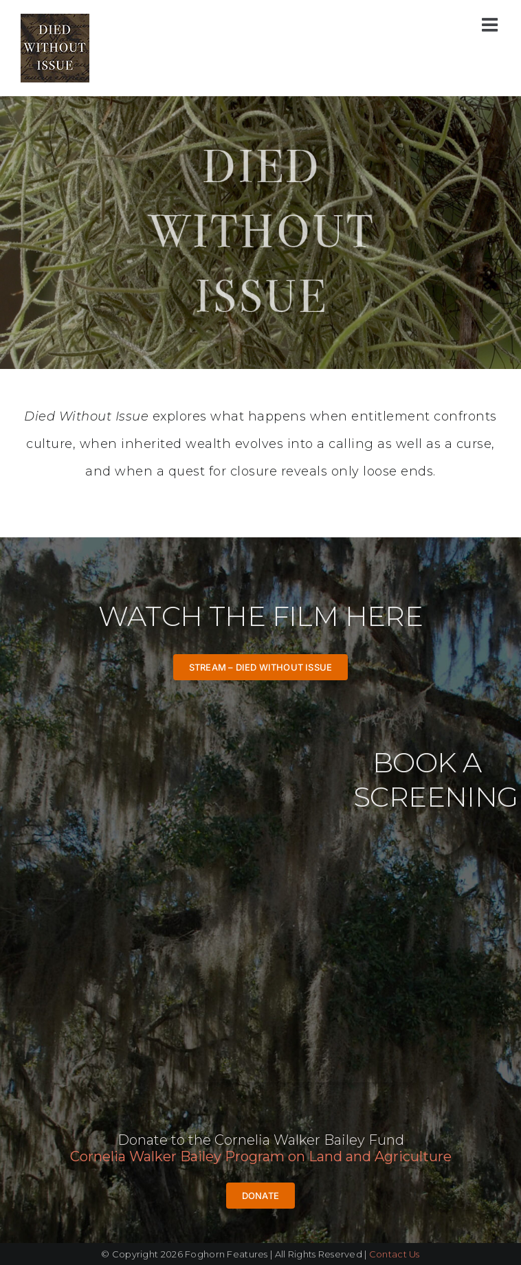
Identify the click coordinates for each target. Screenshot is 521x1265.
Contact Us (394, 1254)
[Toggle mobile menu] (491, 24)
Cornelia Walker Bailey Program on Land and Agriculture (261, 1156)
